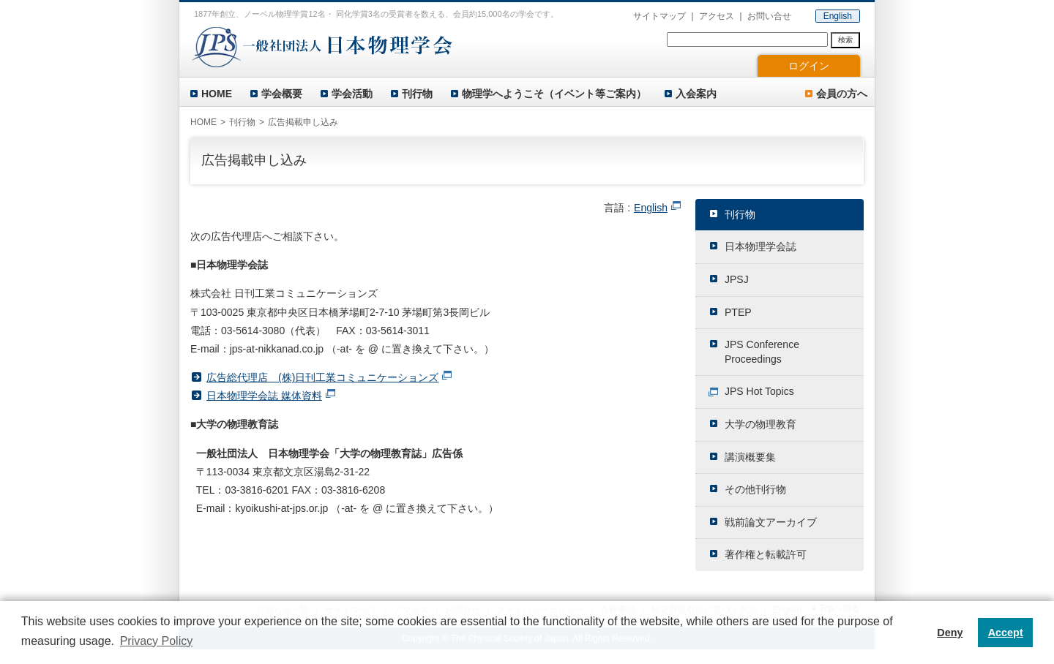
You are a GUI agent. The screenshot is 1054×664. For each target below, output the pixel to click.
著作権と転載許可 (766, 554)
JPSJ (737, 279)
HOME (216, 93)
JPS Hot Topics (759, 391)
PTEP (738, 312)
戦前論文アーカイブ (771, 522)
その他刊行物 (755, 489)
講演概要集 (750, 457)
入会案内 (696, 93)
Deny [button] (950, 632)
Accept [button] (1005, 632)
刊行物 (417, 93)
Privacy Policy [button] (156, 641)
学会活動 (352, 93)
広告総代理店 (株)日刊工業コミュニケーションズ (322, 377)
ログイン (808, 66)
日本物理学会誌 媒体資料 (264, 395)
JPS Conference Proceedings (762, 352)
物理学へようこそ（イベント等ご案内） (554, 93)
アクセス (716, 16)
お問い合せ (769, 16)
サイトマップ (659, 16)
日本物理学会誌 (760, 246)
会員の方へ (841, 93)
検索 (845, 40)
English (837, 16)
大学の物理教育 (760, 424)
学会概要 (281, 93)
